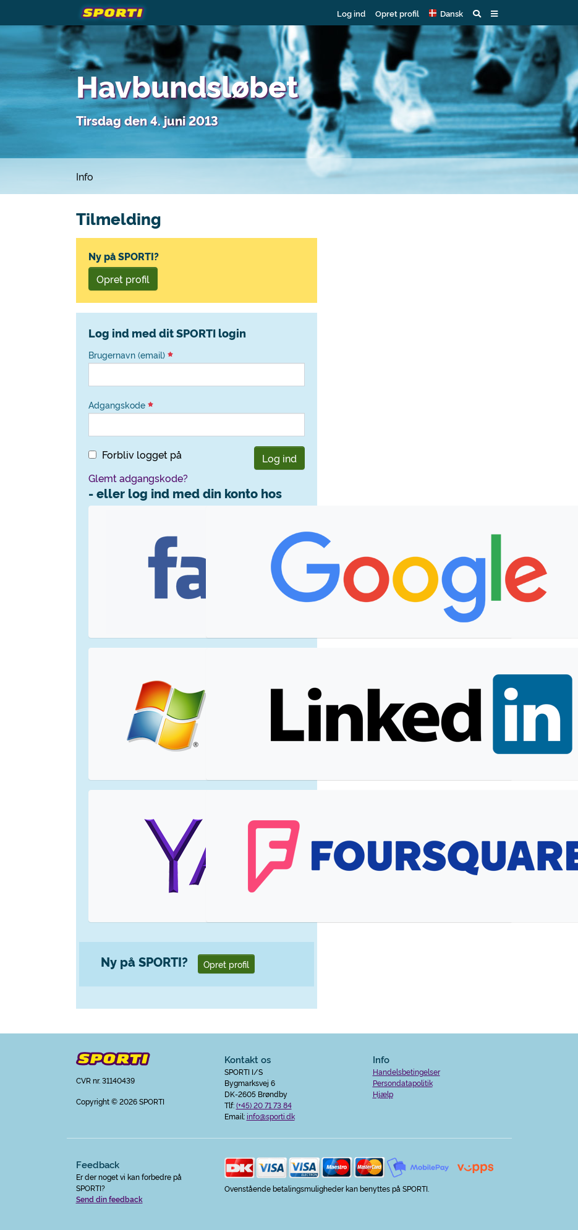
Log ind (351, 13)
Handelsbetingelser (406, 1071)
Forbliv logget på (142, 454)
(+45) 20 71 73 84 (264, 1105)
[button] (446, 12)
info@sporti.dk (271, 1116)
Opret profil (397, 13)
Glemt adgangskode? (138, 478)
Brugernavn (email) (130, 355)
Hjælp (383, 1093)
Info (84, 176)
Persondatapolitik (403, 1082)
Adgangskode (120, 405)
